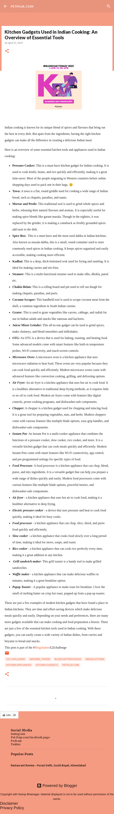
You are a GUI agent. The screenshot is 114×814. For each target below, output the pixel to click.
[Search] (108, 6)
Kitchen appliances (18, 665)
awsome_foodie (40, 659)
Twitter (16, 744)
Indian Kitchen (95, 659)
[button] (7, 51)
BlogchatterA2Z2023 (68, 659)
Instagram (18, 734)
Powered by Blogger (57, 785)
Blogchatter (42, 647)
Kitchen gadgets (47, 665)
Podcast (16, 741)
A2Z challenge (15, 659)
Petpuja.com (70, 665)
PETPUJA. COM (22, 6)
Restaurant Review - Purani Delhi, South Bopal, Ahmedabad (48, 765)
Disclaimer (9, 803)
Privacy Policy (12, 808)
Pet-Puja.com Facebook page (30, 737)
